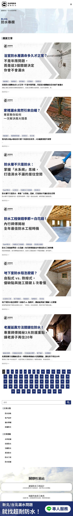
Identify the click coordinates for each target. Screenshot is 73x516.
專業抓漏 (29, 244)
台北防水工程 (7, 299)
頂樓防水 (8, 448)
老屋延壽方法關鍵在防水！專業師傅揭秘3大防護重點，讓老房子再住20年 (31, 356)
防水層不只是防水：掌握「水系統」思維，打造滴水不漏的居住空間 (28, 193)
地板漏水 (5, 81)
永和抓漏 (8, 439)
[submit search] (68, 402)
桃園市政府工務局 (36, 496)
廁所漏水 (22, 81)
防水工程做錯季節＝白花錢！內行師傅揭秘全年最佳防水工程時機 (27, 248)
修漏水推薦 (6, 353)
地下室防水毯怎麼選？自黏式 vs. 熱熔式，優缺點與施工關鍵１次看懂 (29, 302)
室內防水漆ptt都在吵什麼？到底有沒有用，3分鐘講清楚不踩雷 (26, 139)
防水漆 (32, 136)
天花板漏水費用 (29, 353)
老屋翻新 (48, 353)
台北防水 (15, 190)
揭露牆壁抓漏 (15, 136)
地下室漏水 (17, 299)
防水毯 (42, 299)
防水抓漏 (8, 462)
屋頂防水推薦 (38, 244)
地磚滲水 (14, 81)
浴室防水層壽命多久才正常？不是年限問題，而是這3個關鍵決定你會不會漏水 (32, 85)
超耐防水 (3, 10)
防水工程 (8, 457)
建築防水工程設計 (36, 486)
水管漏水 (30, 81)
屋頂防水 (37, 190)
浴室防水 (38, 81)
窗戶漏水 (39, 353)
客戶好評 (8, 418)
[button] (71, 4)
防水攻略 (8, 413)
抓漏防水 (8, 427)
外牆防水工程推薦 (26, 190)
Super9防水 (6, 190)
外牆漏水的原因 (17, 353)
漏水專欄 (8, 422)
